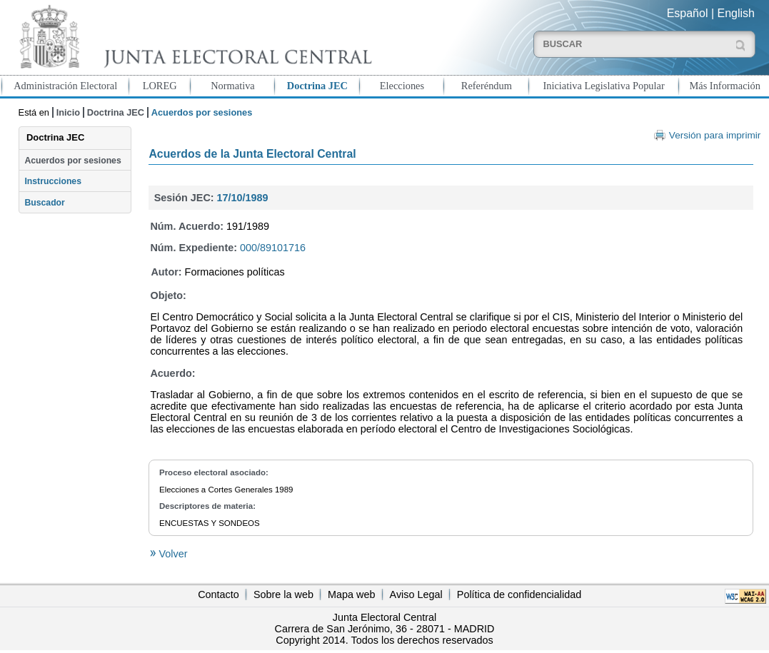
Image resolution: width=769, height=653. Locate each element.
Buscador (44, 203)
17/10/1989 (242, 197)
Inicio (68, 112)
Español (687, 13)
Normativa (233, 85)
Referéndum (486, 85)
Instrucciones (52, 181)
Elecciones (402, 85)
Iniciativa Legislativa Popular (603, 85)
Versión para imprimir (714, 135)
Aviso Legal (416, 594)
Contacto (218, 594)
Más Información (724, 85)
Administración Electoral (65, 85)
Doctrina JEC (317, 85)
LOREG (160, 85)
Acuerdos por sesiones (72, 161)
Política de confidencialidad (519, 594)
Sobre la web (283, 594)
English (736, 13)
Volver (171, 554)
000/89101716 (273, 247)
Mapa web (351, 594)
